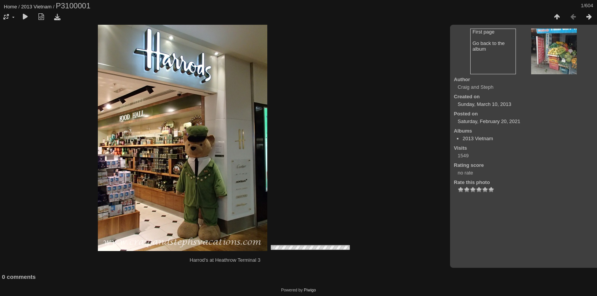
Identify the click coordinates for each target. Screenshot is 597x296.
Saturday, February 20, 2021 (489, 121)
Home (10, 7)
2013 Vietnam (36, 7)
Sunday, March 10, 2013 (484, 104)
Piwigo (310, 290)
